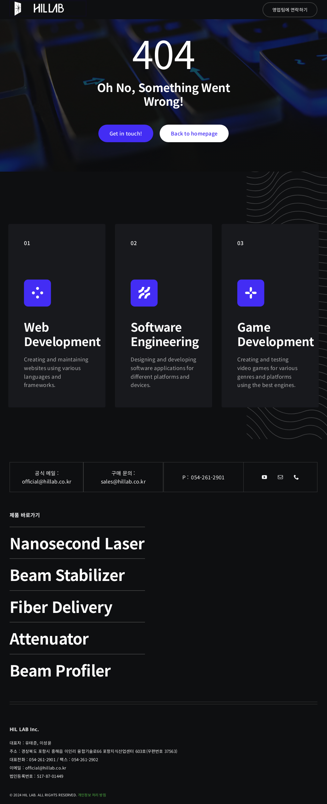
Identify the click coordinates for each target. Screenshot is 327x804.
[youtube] (264, 477)
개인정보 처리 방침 (92, 794)
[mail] (280, 477)
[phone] (296, 477)
